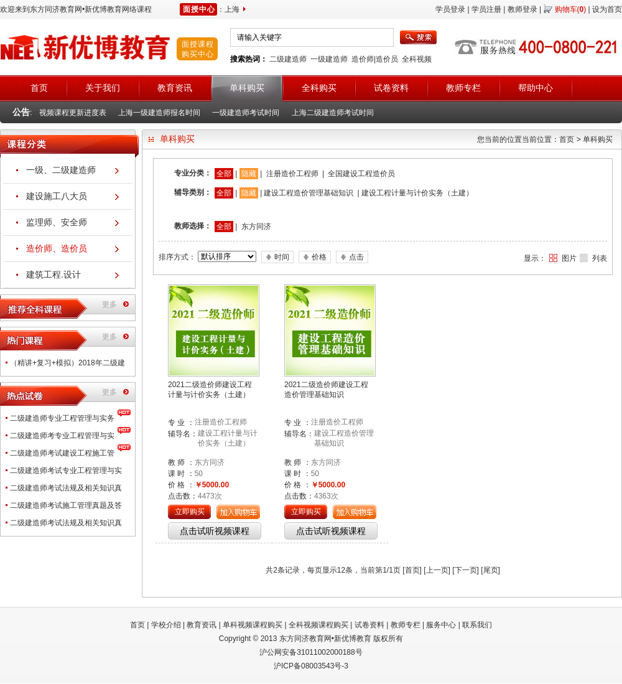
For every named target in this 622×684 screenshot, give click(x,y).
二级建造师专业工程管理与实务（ (62, 420)
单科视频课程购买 (252, 625)
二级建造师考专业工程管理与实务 (62, 437)
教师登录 (522, 9)
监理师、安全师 (56, 222)
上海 (232, 9)
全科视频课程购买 (318, 625)
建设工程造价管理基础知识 (308, 193)
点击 (356, 257)
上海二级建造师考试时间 (333, 112)
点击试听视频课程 (214, 531)
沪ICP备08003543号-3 (311, 666)
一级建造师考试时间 (245, 112)
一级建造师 (329, 59)
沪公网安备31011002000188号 (310, 652)
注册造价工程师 (292, 173)
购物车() (571, 9)
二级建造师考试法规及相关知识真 (66, 488)
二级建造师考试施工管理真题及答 (66, 505)
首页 (566, 139)
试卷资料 (369, 625)
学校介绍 (166, 625)
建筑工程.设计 (53, 274)
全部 (223, 173)
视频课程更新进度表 (72, 112)
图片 (569, 258)
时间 (281, 257)
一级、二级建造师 (61, 170)
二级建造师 (288, 59)
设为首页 (607, 9)
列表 (599, 258)
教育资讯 (201, 625)
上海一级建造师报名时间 (159, 112)
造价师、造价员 (56, 248)
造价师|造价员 (374, 59)
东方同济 (256, 226)
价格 (319, 257)
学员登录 (450, 9)
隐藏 (248, 173)
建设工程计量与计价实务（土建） (417, 193)
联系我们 (477, 625)
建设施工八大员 (56, 196)
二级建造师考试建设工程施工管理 (62, 455)
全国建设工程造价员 (361, 173)
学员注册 (486, 9)
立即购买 (190, 511)
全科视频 (417, 59)
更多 (109, 304)
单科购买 (598, 139)
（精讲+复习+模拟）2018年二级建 (67, 362)
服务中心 (441, 625)
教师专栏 (405, 625)
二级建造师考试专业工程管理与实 (66, 470)
